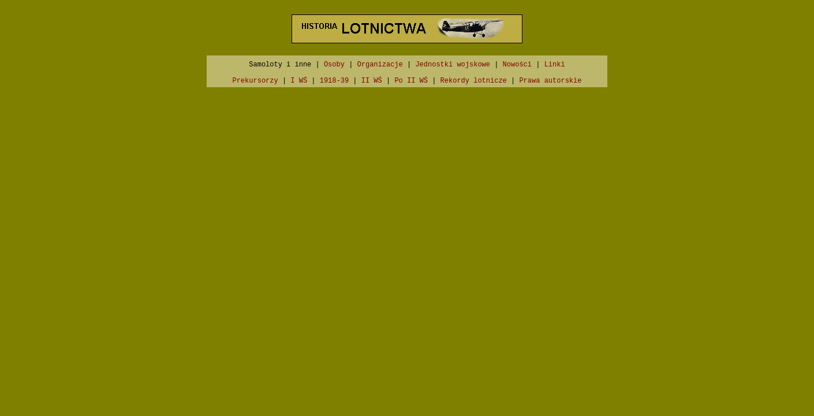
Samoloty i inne (280, 65)
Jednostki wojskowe (452, 65)
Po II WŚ (411, 81)
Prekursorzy (255, 81)
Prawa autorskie (550, 81)
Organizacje (380, 65)
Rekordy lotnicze (473, 81)
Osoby (334, 65)
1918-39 (334, 81)
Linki (554, 65)
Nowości (517, 65)
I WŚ (298, 81)
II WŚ (371, 81)
